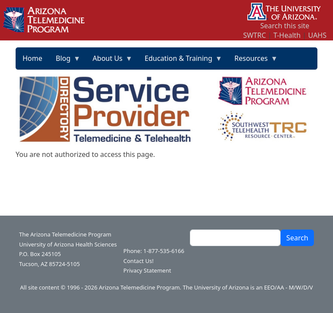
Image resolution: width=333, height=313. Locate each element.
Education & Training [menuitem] (180, 61)
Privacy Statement (147, 270)
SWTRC (254, 35)
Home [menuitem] (32, 58)
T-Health (286, 35)
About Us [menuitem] (109, 61)
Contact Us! (139, 261)
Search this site (284, 25)
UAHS (317, 35)
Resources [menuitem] (253, 61)
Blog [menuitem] (65, 61)
